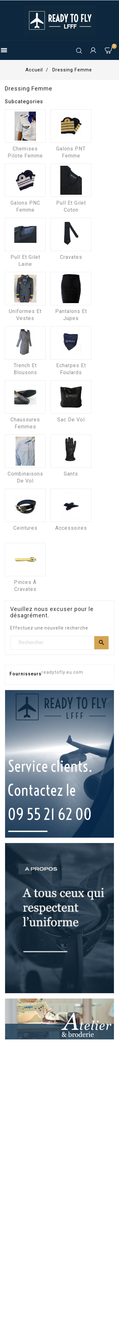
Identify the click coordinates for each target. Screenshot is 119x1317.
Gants (71, 474)
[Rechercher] (59, 642)
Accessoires (71, 528)
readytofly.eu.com (62, 672)
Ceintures (25, 528)
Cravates (71, 257)
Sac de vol (71, 420)
